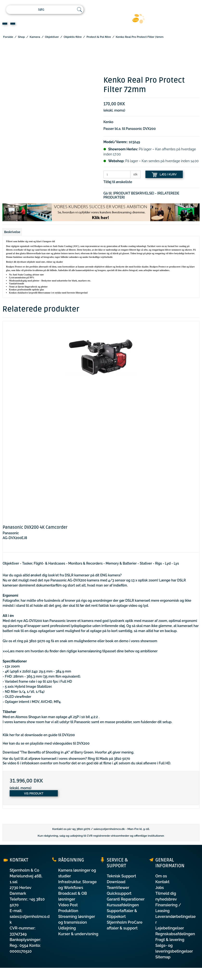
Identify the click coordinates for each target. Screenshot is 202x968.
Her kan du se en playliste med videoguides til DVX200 (46, 743)
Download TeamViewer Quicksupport (119, 888)
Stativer (146, 563)
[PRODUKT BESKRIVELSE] (133, 193)
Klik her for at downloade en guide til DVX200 (39, 735)
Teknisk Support (121, 876)
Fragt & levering (169, 939)
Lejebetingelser (169, 928)
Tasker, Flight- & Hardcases (43, 563)
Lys (176, 563)
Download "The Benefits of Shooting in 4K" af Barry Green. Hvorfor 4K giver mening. (68, 752)
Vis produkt (34, 793)
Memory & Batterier (121, 563)
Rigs (158, 563)
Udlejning (67, 928)
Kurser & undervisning (78, 934)
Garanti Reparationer (126, 899)
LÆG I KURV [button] (164, 174)
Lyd (168, 563)
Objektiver (11, 563)
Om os (161, 876)
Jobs (159, 887)
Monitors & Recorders (85, 563)
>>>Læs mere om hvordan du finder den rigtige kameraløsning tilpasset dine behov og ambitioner (80, 651)
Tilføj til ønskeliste (118, 182)
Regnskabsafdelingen (175, 934)
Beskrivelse (12, 232)
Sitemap (162, 957)
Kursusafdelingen (123, 905)
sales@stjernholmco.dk (109, 829)
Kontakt (162, 882)
